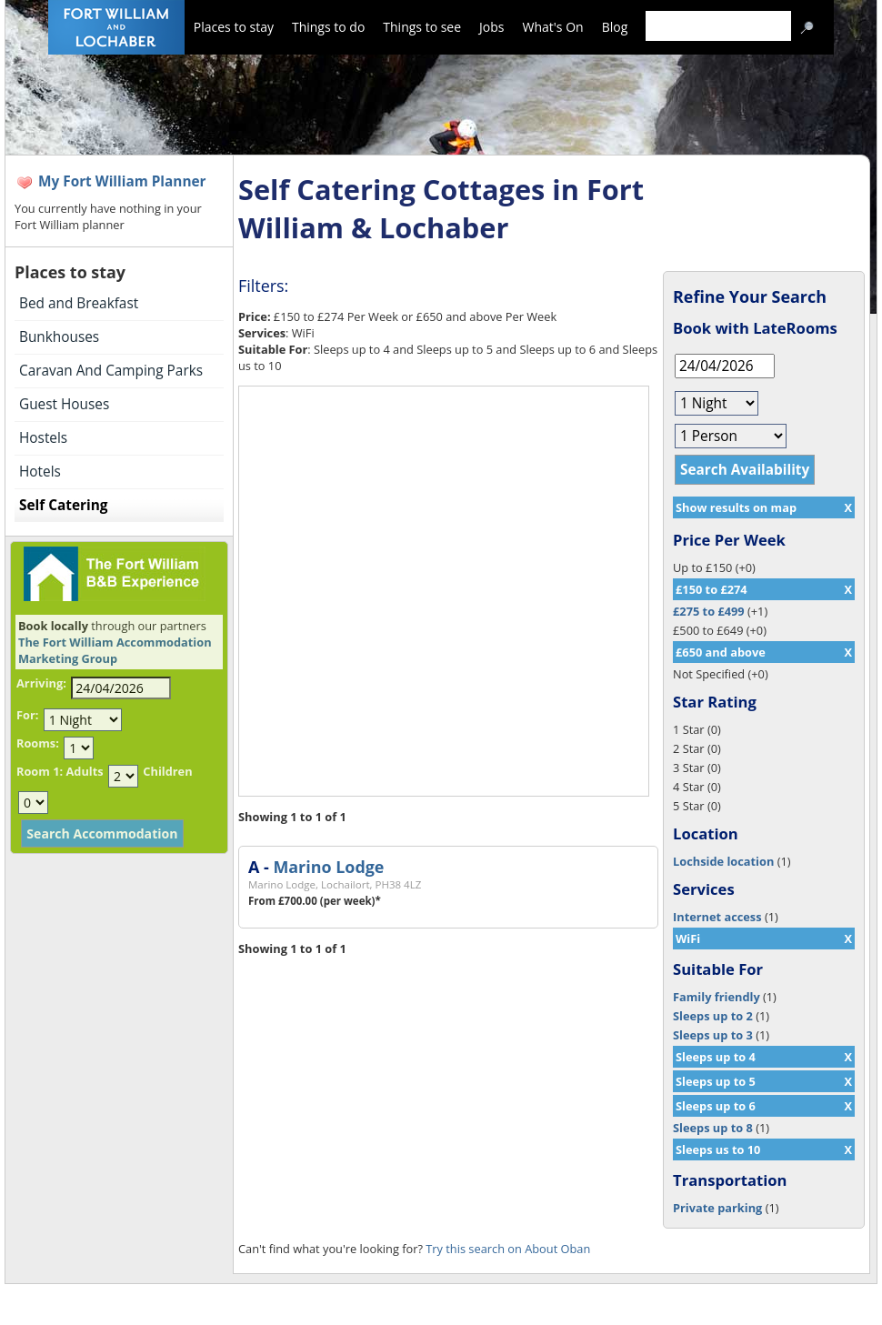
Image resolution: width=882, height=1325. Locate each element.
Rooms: (37, 743)
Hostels (43, 437)
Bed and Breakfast (78, 303)
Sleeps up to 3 (713, 1035)
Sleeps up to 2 (713, 1016)
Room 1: (39, 771)
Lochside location (723, 861)
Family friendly (716, 997)
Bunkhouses (59, 336)
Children (167, 771)
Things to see (422, 26)
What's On (553, 26)
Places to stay (234, 26)
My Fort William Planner (122, 181)
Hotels (40, 471)
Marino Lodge (328, 867)
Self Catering (63, 505)
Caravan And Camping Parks (111, 370)
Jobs (491, 26)
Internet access (717, 916)
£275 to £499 (709, 611)
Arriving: (41, 683)
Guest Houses (64, 404)
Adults (84, 771)
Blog (615, 26)
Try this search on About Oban (508, 1248)
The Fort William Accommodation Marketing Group (115, 650)
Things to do (328, 26)
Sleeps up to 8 (713, 1127)
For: (27, 715)
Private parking (717, 1208)
